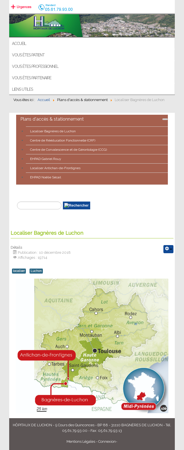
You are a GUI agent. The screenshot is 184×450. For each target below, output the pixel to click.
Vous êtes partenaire (31, 78)
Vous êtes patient (28, 55)
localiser (19, 271)
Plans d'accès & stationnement (52, 119)
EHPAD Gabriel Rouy (45, 159)
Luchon (36, 271)
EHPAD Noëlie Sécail (45, 177)
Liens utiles (22, 89)
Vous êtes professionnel (35, 66)
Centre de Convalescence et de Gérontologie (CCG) (68, 150)
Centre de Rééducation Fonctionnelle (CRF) (62, 140)
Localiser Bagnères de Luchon (53, 131)
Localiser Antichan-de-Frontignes (55, 168)
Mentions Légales (81, 441)
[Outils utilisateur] (168, 249)
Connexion (107, 441)
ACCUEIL (19, 43)
